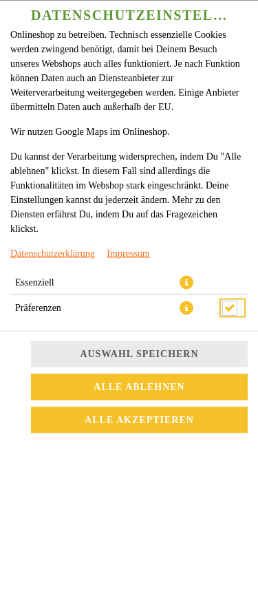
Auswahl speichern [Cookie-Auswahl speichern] (139, 302)
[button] (186, 259)
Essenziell (34, 258)
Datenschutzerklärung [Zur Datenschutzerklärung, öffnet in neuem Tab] (52, 229)
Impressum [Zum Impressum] (128, 229)
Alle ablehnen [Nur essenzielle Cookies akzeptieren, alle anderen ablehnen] (139, 335)
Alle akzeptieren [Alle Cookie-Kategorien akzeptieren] (139, 368)
